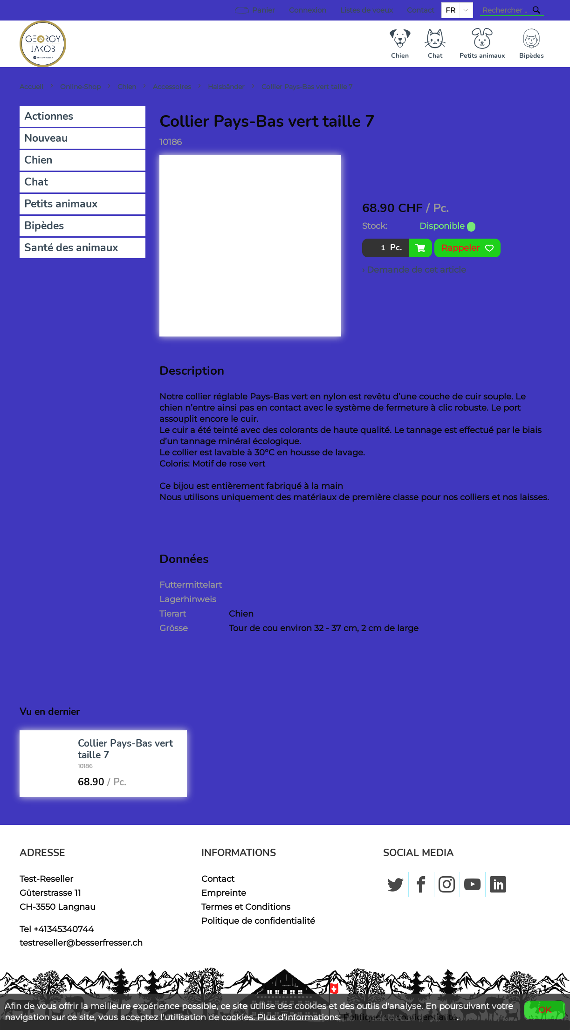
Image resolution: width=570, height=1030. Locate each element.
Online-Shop (80, 86)
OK (544, 1010)
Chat (36, 182)
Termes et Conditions (245, 907)
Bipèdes (44, 226)
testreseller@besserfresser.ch (81, 943)
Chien (126, 86)
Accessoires (172, 86)
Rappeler (467, 248)
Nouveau (46, 138)
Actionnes (48, 116)
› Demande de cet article (414, 270)
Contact (420, 10)
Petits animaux (61, 204)
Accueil (31, 86)
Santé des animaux (71, 247)
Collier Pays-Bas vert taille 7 (306, 86)
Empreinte (223, 893)
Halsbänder (226, 86)
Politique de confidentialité (258, 921)
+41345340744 (64, 929)
